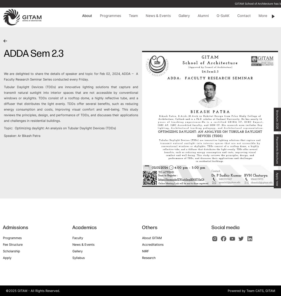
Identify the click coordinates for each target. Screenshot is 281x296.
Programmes (12, 238)
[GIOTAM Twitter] (242, 240)
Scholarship (11, 251)
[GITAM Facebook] (224, 240)
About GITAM (152, 238)
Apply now (277, 179)
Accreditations (153, 244)
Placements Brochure (277, 150)
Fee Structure (13, 244)
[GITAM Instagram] (216, 240)
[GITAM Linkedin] (250, 240)
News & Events (83, 244)
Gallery (77, 251)
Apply (7, 258)
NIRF (145, 251)
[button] (133, 16)
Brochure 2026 (277, 119)
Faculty (77, 238)
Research (149, 258)
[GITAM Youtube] (233, 240)
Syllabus (78, 258)
